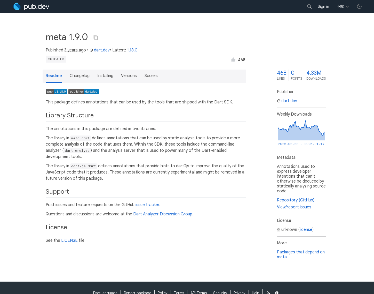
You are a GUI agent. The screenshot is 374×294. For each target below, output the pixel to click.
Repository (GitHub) (295, 200)
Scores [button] (151, 75)
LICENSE (69, 240)
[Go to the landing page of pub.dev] (31, 6)
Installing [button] (105, 75)
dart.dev (100, 50)
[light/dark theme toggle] (359, 6)
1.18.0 (132, 50)
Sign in (323, 6)
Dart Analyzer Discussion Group (162, 214)
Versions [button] (129, 75)
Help (340, 6)
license (306, 229)
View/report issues (294, 207)
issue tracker (147, 204)
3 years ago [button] (75, 50)
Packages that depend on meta (301, 255)
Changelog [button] (80, 75)
